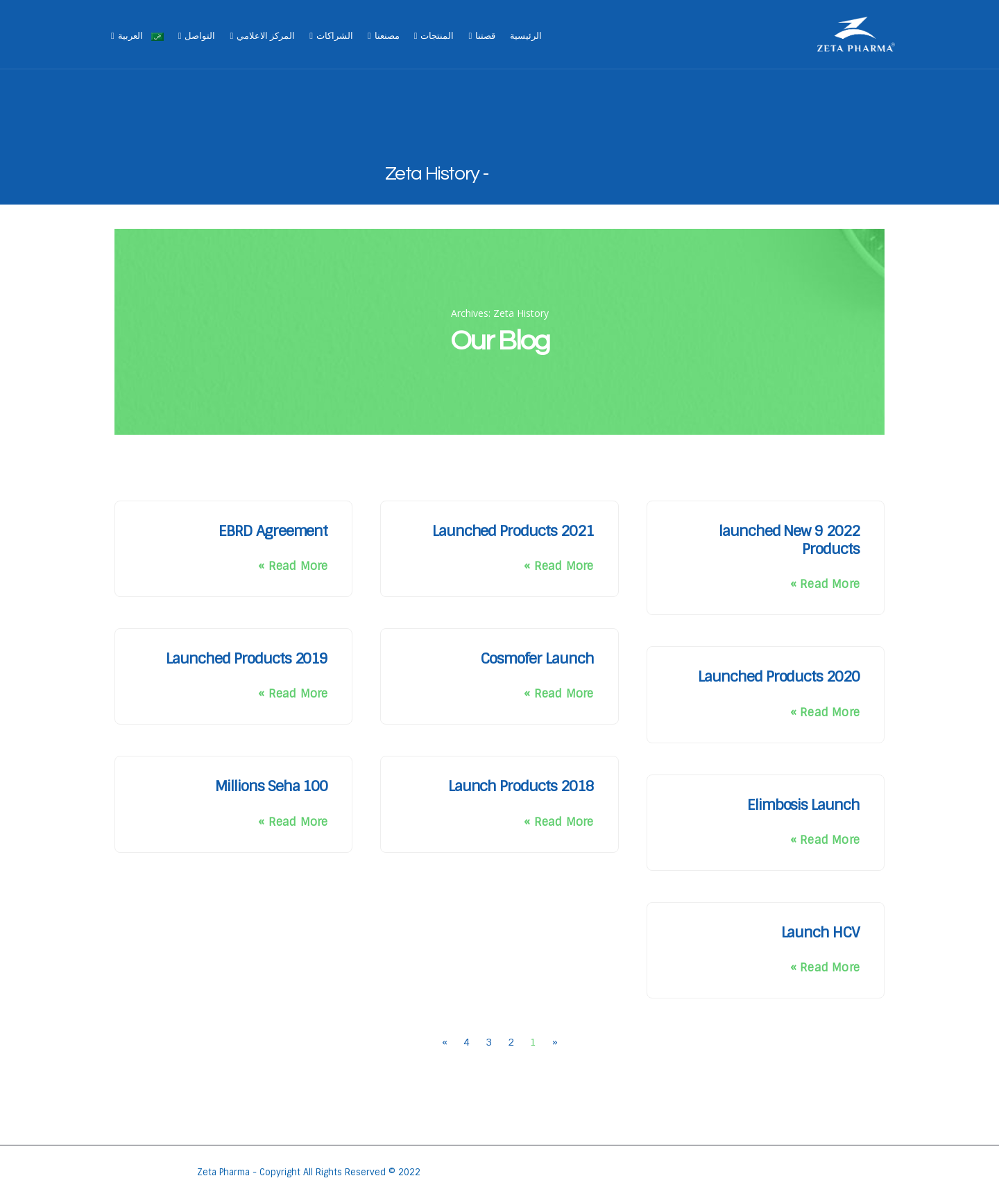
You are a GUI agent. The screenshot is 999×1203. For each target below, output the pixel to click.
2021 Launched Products (513, 530)
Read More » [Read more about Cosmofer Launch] (558, 693)
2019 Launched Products (246, 658)
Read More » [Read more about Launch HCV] (825, 967)
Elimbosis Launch (803, 804)
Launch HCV (820, 932)
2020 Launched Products (779, 676)
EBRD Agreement (273, 530)
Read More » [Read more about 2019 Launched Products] (292, 693)
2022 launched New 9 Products (789, 539)
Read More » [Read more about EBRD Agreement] (292, 566)
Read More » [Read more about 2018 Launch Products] (558, 822)
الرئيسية (526, 36)
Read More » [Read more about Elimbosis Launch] (825, 840)
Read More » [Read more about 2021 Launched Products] (558, 566)
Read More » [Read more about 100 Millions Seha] (292, 822)
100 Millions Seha (271, 786)
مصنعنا (387, 36)
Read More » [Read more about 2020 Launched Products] (825, 712)
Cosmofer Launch (536, 658)
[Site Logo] (856, 35)
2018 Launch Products (521, 786)
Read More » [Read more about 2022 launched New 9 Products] (825, 584)
